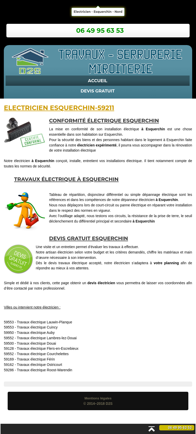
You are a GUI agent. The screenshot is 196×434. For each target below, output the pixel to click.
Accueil (97, 80)
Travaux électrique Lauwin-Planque (44, 322)
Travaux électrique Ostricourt (39, 365)
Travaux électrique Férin (36, 359)
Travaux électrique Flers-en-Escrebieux (47, 348)
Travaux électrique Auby (36, 333)
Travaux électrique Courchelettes (43, 354)
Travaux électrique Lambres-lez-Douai (47, 338)
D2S (109, 403)
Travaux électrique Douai (36, 343)
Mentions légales (98, 398)
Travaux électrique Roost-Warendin (44, 370)
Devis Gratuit (98, 90)
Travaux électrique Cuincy (37, 327)
